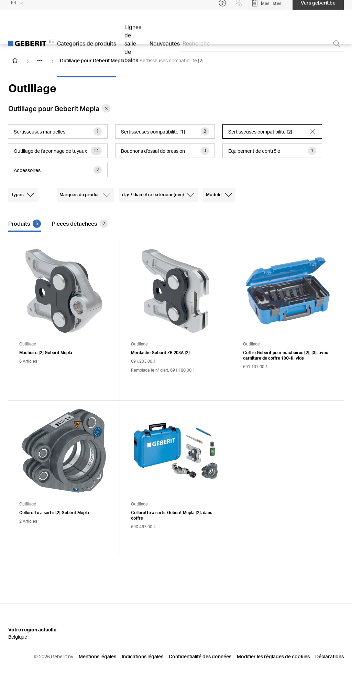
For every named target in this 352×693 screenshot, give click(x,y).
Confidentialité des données (200, 656)
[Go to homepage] (15, 60)
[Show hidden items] (40, 60)
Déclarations (329, 656)
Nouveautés (165, 47)
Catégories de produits (86, 47)
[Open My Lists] (266, 7)
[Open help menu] (222, 7)
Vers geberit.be (318, 7)
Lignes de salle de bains (132, 47)
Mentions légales (97, 656)
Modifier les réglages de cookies (273, 656)
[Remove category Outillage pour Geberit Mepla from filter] (106, 108)
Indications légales (142, 656)
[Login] (239, 7)
